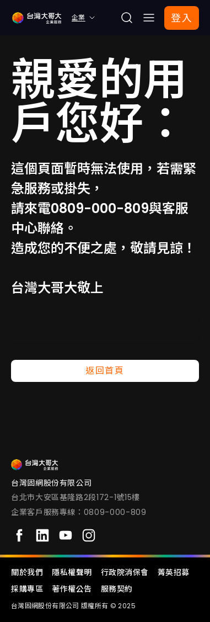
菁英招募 (174, 572)
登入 (181, 18)
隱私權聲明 (72, 572)
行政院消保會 (125, 572)
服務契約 (117, 589)
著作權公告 (72, 589)
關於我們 (27, 572)
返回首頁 (104, 370)
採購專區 (27, 589)
